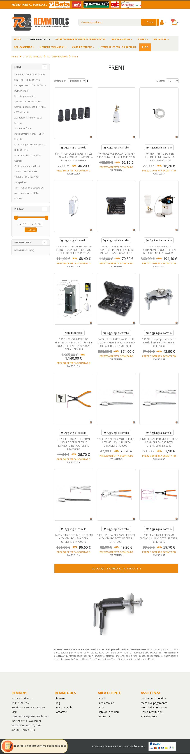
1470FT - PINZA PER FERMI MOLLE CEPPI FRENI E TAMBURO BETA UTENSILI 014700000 (73, 444)
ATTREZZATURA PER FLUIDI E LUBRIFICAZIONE (80, 39)
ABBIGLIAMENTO (121, 39)
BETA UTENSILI (22, 250)
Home (14, 56)
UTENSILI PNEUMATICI (52, 47)
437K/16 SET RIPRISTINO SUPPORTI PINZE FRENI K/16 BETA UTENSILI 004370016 (116, 250)
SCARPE (142, 39)
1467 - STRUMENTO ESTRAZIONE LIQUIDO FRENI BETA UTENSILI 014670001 (159, 250)
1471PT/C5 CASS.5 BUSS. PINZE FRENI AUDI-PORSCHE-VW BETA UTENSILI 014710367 (73, 157)
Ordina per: (60, 80)
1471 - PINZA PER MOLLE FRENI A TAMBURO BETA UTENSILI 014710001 (116, 538)
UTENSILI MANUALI (37, 39)
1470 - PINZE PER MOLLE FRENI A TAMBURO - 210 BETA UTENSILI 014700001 (116, 442)
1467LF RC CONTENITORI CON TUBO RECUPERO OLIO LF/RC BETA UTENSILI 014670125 (73, 250)
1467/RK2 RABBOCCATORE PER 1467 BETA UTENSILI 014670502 (116, 155)
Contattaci (61, 712)
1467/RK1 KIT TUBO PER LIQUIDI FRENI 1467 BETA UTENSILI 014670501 (158, 157)
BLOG (145, 47)
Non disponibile (74, 332)
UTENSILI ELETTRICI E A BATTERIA (118, 47)
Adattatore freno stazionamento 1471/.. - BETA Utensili (29, 134)
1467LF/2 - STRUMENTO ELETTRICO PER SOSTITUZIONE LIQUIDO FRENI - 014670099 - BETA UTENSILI (73, 344)
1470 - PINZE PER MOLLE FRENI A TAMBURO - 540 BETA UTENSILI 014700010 (74, 538)
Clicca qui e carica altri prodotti (116, 568)
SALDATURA (160, 39)
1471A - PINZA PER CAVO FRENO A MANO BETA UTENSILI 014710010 (159, 538)
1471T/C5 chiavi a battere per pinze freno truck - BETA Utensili (29, 193)
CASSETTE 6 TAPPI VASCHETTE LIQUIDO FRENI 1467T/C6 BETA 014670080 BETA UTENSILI (116, 342)
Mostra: (160, 80)
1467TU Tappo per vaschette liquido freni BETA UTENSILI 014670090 (159, 342)
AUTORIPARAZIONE (57, 56)
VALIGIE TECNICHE (82, 47)
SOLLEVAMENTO (23, 47)
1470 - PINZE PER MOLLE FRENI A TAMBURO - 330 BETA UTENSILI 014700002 (159, 442)
